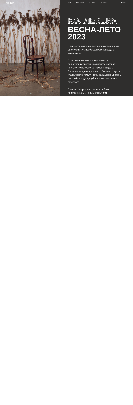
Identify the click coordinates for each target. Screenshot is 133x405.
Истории (92, 2)
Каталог (124, 2)
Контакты (103, 2)
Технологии (80, 2)
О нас (69, 2)
